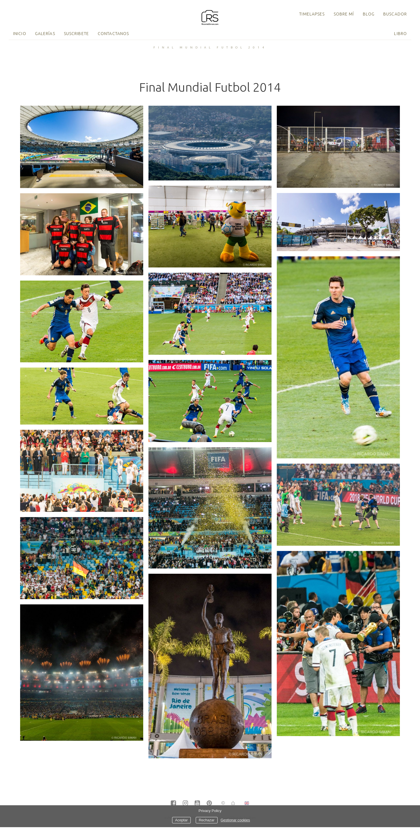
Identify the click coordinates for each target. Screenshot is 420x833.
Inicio (19, 33)
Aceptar (181, 820)
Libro (400, 33)
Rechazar (206, 820)
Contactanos (113, 33)
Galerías (45, 33)
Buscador (395, 14)
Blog (368, 14)
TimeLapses (312, 14)
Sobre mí (344, 14)
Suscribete (76, 33)
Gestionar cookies (235, 820)
